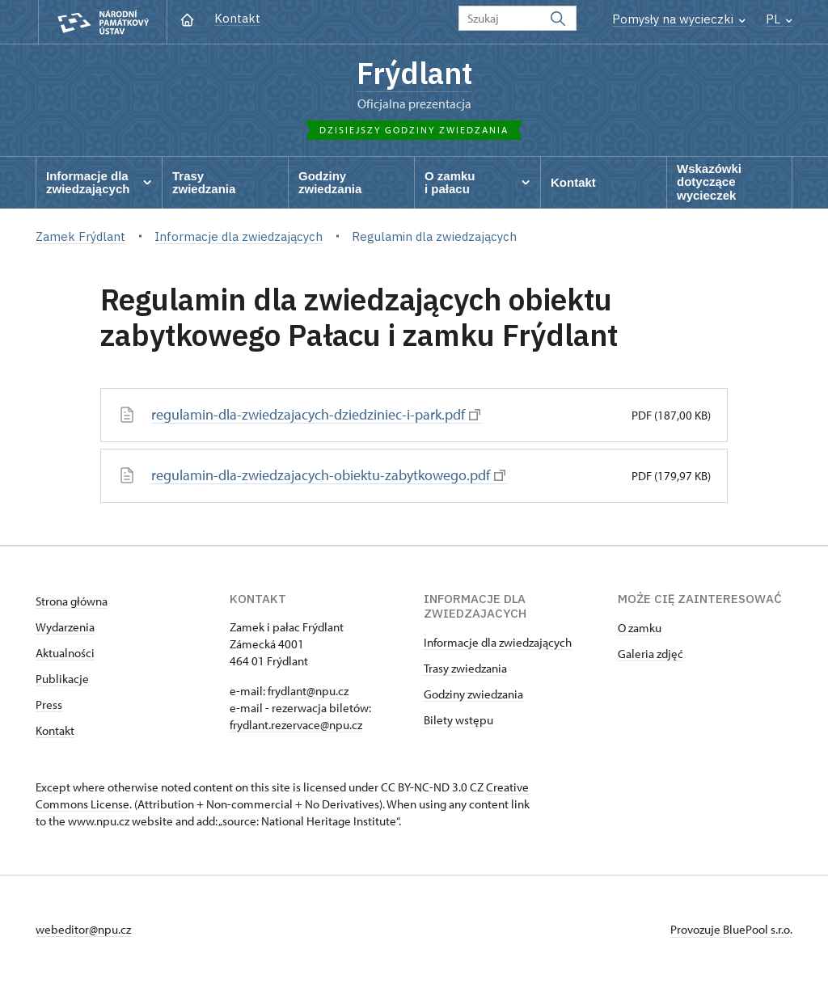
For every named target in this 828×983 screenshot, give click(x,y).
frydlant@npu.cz (308, 690)
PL (779, 19)
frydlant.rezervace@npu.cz (296, 724)
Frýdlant (414, 72)
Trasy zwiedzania (465, 668)
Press (49, 704)
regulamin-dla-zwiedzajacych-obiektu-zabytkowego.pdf (328, 475)
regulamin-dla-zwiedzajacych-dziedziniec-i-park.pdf (315, 414)
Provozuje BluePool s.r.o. (731, 929)
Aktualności (65, 652)
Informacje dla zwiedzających (498, 642)
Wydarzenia (65, 627)
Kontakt (237, 18)
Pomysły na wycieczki (679, 19)
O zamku (639, 627)
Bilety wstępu (458, 720)
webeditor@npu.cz (83, 929)
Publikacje (62, 678)
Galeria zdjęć (650, 653)
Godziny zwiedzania (473, 694)
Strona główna (72, 601)
